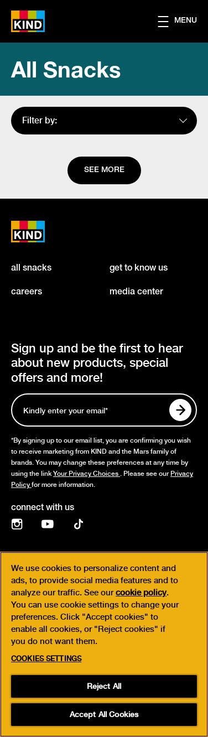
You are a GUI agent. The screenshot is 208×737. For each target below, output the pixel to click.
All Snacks (66, 69)
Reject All (104, 686)
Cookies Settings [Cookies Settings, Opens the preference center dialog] (46, 659)
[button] (183, 21)
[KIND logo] (40, 231)
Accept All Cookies (104, 714)
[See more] (104, 170)
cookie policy (141, 593)
